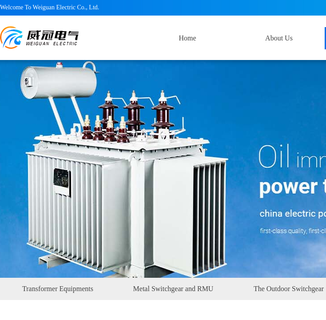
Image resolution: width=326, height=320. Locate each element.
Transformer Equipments (57, 288)
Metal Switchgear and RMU (173, 288)
